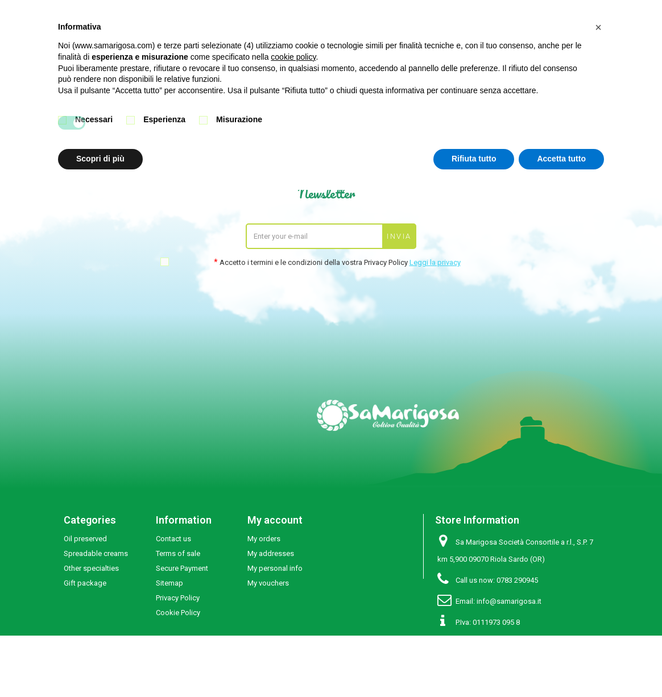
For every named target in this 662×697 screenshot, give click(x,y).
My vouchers (268, 583)
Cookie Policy (178, 612)
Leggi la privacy (435, 262)
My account (275, 520)
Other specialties (91, 568)
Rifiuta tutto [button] (474, 158)
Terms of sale (178, 553)
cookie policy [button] (293, 56)
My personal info (275, 568)
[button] (598, 27)
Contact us (173, 538)
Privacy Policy (178, 598)
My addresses (270, 553)
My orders (263, 538)
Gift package (85, 583)
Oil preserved (85, 538)
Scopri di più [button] (100, 158)
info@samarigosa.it (509, 601)
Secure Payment (182, 568)
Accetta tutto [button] (561, 158)
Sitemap (169, 583)
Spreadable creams (96, 553)
